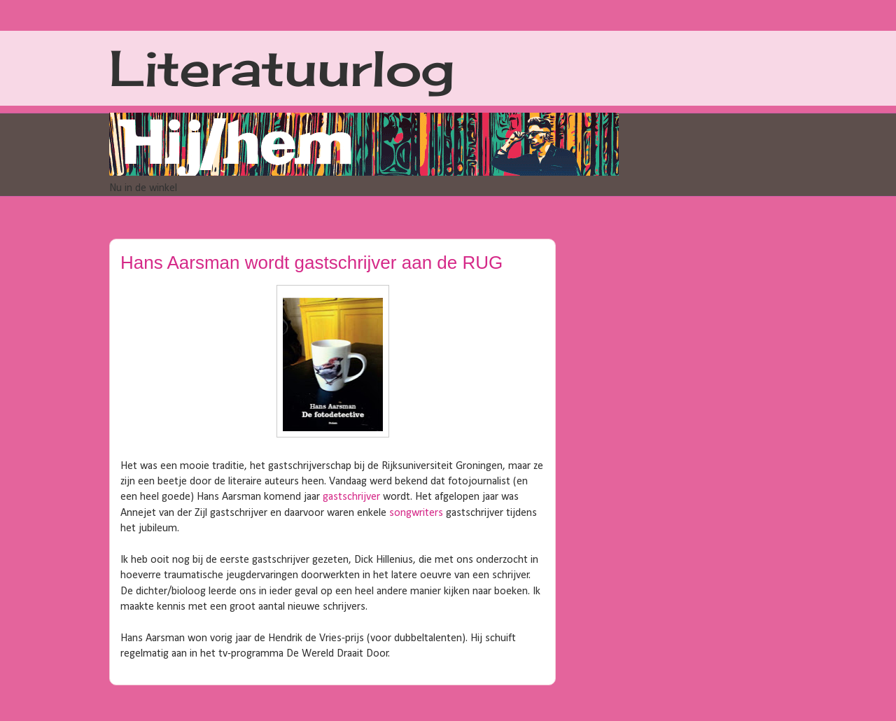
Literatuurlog (281, 68)
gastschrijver (351, 497)
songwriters (416, 513)
